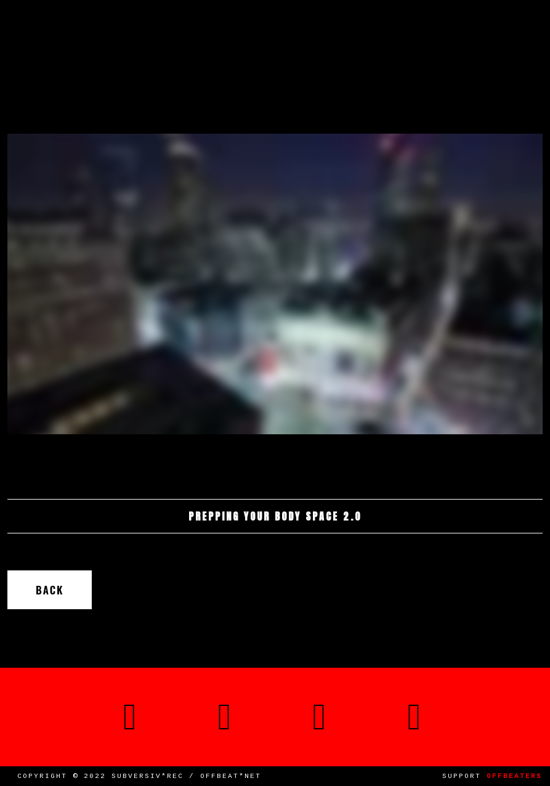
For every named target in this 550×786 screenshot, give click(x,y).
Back (49, 590)
